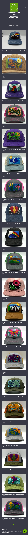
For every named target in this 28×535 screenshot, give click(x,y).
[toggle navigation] (25, 7)
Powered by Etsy (5, 532)
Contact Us (4, 529)
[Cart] (25, 531)
